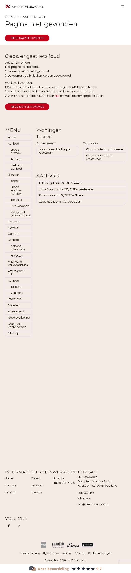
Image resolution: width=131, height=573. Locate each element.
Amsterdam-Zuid (16, 272)
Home (12, 137)
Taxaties (16, 200)
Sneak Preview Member (16, 190)
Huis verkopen (20, 206)
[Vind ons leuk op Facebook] (9, 525)
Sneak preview (16, 151)
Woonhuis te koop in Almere (104, 149)
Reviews (13, 228)
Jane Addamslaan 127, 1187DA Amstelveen (66, 189)
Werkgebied (16, 311)
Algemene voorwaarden (17, 325)
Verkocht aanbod (17, 167)
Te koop (16, 159)
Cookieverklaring (19, 318)
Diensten (14, 175)
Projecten (17, 256)
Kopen (15, 181)
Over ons (14, 221)
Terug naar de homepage (27, 38)
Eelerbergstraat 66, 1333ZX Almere (61, 183)
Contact (13, 234)
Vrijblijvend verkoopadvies (21, 213)
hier (57, 96)
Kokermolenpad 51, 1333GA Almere (61, 195)
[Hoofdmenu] (122, 6)
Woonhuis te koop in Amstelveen (99, 157)
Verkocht (17, 293)
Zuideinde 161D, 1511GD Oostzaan (60, 202)
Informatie (15, 299)
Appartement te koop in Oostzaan (55, 151)
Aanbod (13, 144)
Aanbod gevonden (18, 247)
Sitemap (13, 333)
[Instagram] (20, 525)
